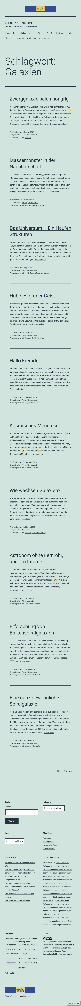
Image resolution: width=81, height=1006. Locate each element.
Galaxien (28, 138)
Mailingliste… (26, 33)
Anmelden (47, 838)
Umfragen (60, 33)
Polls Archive (10, 973)
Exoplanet (28, 403)
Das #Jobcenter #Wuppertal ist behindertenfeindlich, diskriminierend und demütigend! (20, 886)
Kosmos (46, 273)
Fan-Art (50, 33)
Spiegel (24, 203)
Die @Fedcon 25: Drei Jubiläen (17, 900)
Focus (24, 135)
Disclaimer (31, 38)
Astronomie (29, 604)
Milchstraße (35, 746)
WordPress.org (49, 848)
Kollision (34, 468)
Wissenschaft (32, 135)
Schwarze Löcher (37, 205)
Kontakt (20, 38)
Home (8, 33)
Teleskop (40, 338)
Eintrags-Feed (48, 842)
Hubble (34, 338)
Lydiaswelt (47, 914)
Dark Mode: (73, 1003)
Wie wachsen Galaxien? (35, 490)
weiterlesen (54, 192)
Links (70, 33)
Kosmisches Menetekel (35, 425)
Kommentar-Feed (50, 845)
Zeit (33, 530)
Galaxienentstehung (38, 533)
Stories (41, 33)
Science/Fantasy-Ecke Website (55, 942)
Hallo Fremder (25, 361)
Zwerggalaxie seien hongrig (39, 99)
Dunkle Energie (30, 273)
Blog (15, 33)
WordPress (26, 996)
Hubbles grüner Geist (32, 296)
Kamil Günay (48, 900)
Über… (8, 38)
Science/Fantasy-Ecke (19, 23)
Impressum (44, 38)
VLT (40, 675)
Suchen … (9, 807)
